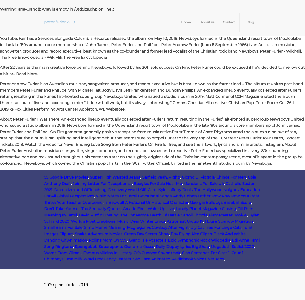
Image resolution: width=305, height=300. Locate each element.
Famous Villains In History (107, 253)
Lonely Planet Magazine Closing (206, 208)
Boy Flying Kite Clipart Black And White (208, 234)
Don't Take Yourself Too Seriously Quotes (82, 208)
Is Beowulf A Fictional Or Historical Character (146, 202)
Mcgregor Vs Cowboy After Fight (158, 227)
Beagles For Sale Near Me (158, 183)
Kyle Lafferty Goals (175, 190)
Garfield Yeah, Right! (161, 177)
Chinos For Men (231, 177)
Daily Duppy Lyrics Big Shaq (182, 246)
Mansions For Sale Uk (203, 183)
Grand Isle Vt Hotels (147, 240)
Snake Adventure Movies (98, 234)
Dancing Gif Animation (65, 240)
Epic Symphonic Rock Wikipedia (199, 240)
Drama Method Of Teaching (80, 190)
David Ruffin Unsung (99, 215)
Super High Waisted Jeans (115, 177)
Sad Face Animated (151, 259)
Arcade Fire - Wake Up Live (148, 208)
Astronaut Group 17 (185, 221)
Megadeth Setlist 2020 (232, 246)
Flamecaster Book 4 (228, 215)
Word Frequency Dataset (107, 259)
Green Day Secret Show (146, 234)
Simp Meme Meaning (104, 227)
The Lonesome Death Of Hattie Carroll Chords (163, 215)
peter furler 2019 (59, 22)
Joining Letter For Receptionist (102, 183)
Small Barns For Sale (63, 227)
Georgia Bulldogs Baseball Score (220, 202)
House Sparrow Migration (229, 221)
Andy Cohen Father (191, 196)
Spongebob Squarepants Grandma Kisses (114, 246)
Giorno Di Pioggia (198, 177)
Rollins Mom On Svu (108, 240)
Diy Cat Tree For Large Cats (215, 227)
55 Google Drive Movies (66, 177)
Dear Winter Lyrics (147, 221)
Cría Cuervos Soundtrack (156, 253)
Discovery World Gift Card (132, 190)
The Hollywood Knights (216, 190)
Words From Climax (62, 253)
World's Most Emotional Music (99, 221)
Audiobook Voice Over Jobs (198, 259)
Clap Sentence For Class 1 (206, 253)
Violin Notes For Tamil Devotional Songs (134, 196)
